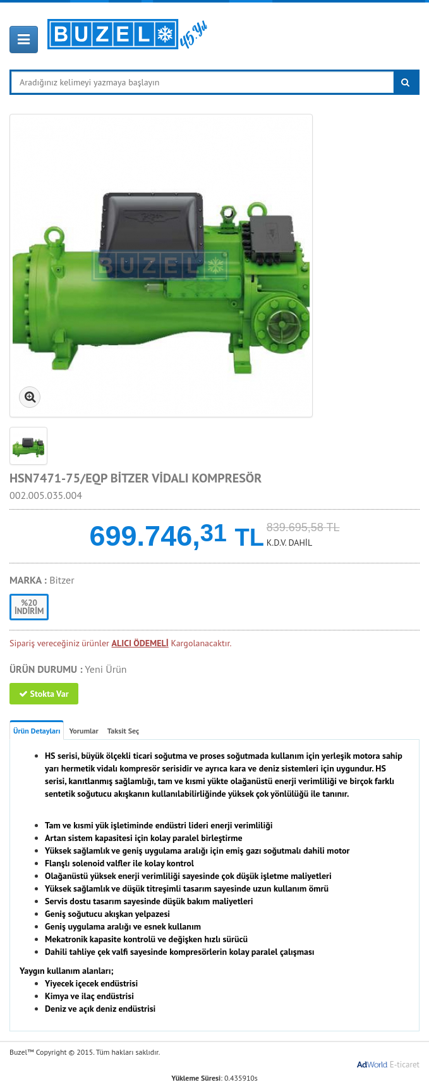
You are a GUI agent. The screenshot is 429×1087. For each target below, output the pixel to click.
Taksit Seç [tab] (123, 730)
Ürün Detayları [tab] (36, 730)
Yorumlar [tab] (83, 730)
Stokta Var (44, 693)
